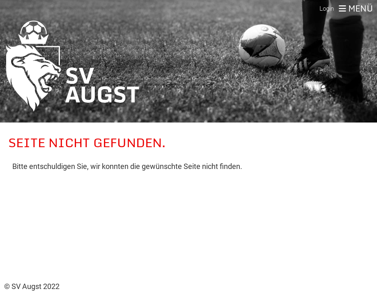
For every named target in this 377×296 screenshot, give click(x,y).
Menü (356, 8)
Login (327, 8)
